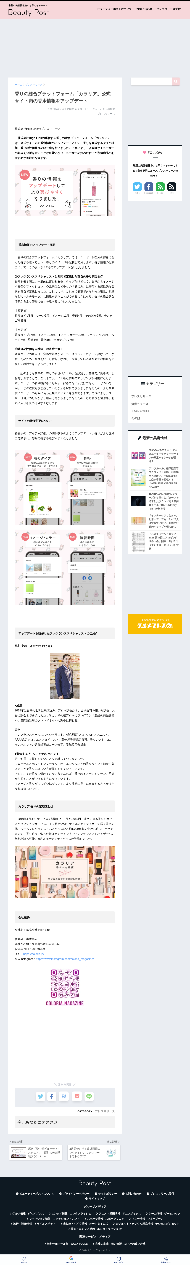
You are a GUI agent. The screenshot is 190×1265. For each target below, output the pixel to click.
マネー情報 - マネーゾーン (147, 1220)
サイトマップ (97, 1200)
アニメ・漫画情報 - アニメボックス (120, 1215)
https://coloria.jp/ (33, 954)
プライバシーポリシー (76, 1195)
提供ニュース (140, 404)
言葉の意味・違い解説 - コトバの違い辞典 (120, 1245)
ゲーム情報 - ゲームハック (164, 1215)
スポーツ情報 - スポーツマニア (105, 1220)
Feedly (160, 193)
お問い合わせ (144, 8)
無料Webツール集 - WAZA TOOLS (67, 1245)
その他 (135, 418)
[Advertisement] (95, 46)
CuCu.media (141, 411)
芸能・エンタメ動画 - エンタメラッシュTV (96, 1230)
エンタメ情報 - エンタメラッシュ (71, 1215)
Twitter (137, 193)
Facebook (148, 193)
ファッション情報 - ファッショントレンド (54, 1220)
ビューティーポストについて (114, 8)
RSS (172, 193)
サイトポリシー (107, 1195)
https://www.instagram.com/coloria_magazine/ (65, 958)
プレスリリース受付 (169, 8)
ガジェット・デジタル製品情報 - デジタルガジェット (147, 1225)
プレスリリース (105, 1111)
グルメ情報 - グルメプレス (28, 1215)
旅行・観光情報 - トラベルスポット (34, 1225)
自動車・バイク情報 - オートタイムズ (85, 1225)
